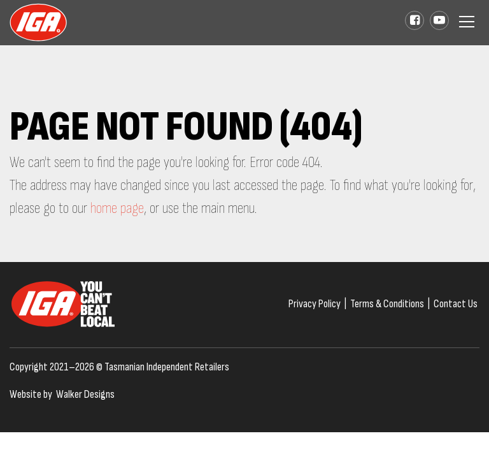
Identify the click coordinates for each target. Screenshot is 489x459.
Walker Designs (85, 394)
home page (117, 208)
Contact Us (456, 303)
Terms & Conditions (387, 303)
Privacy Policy (314, 303)
